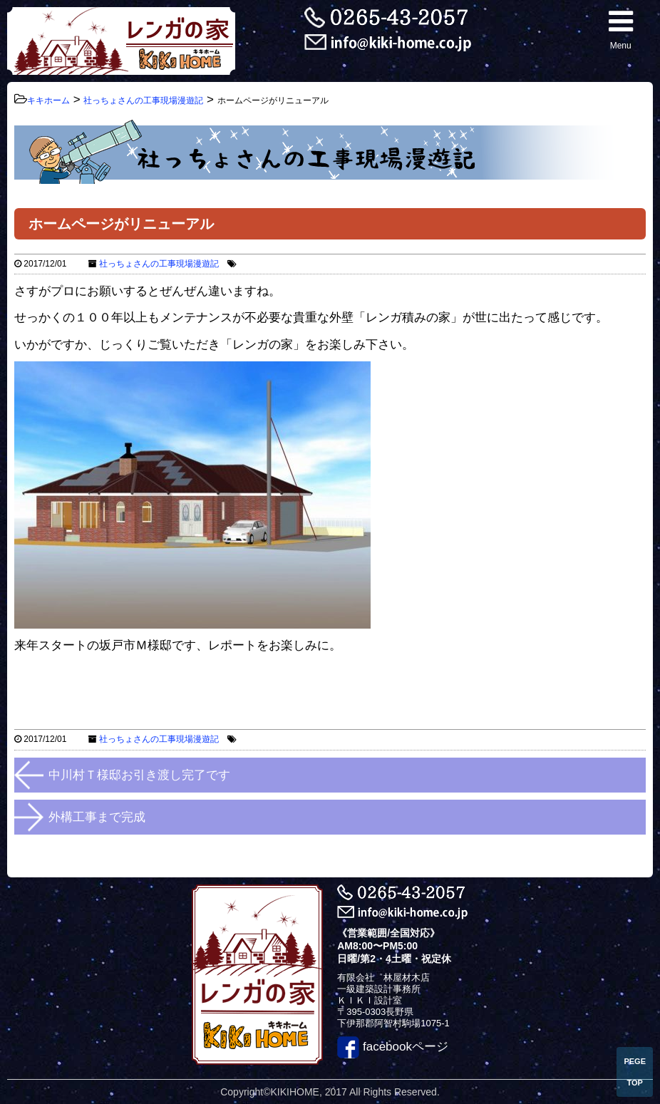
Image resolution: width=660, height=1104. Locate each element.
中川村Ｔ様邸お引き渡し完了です (139, 775)
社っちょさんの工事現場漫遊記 (159, 264)
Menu (621, 29)
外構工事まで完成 (96, 817)
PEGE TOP (635, 1072)
